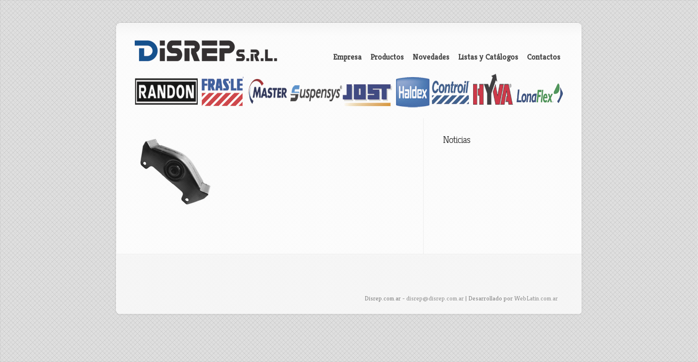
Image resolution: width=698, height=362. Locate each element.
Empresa (347, 57)
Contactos (543, 57)
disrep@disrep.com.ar (435, 298)
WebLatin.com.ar (536, 298)
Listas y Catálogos (488, 57)
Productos (387, 57)
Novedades (430, 57)
